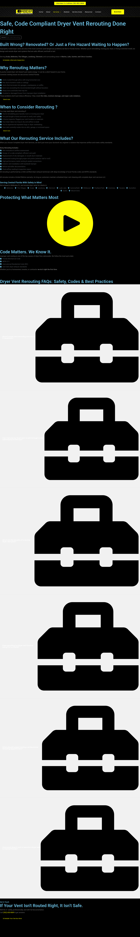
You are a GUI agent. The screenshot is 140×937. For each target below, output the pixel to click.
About (48, 12)
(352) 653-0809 (8, 912)
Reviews (66, 12)
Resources (88, 12)
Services (57, 12)
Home (41, 12)
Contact (98, 12)
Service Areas (77, 12)
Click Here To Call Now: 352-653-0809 (70, 3)
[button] (60, 12)
